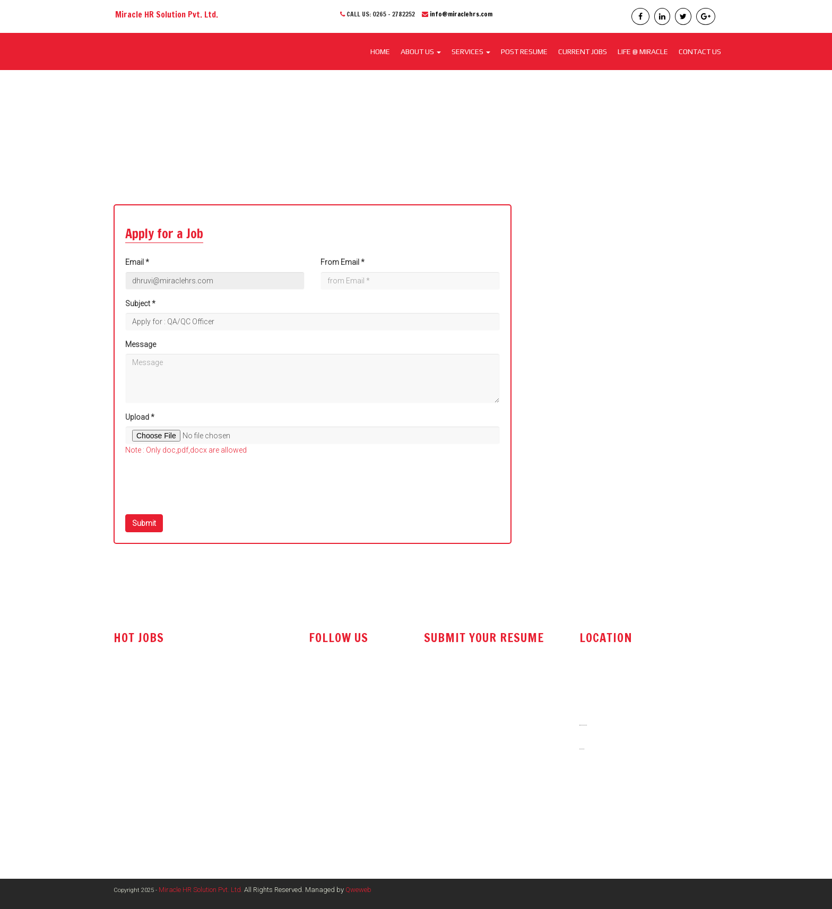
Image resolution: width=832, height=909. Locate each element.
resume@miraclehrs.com (470, 680)
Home (380, 51)
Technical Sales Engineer (155, 715)
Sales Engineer (138, 736)
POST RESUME (524, 51)
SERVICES (471, 51)
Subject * (140, 303)
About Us (421, 51)
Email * (137, 262)
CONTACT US (700, 51)
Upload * (139, 417)
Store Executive (139, 800)
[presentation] (206, 485)
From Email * (342, 262)
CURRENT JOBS (582, 51)
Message (140, 344)
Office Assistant (140, 758)
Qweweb (358, 890)
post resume (449, 707)
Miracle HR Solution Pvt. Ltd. (200, 890)
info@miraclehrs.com (461, 14)
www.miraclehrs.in (613, 819)
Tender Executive (141, 779)
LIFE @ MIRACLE (643, 51)
